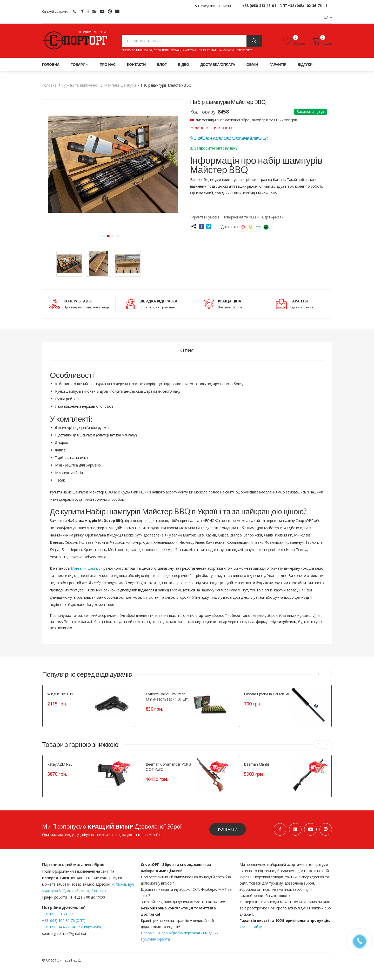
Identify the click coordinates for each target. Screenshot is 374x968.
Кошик (322, 41)
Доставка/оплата (217, 64)
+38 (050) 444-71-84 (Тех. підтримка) (72, 926)
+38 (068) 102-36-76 (305, 5)
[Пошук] (254, 41)
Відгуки (305, 64)
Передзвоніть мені (213, 5)
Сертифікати (272, 217)
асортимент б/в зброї (116, 615)
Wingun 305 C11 (60, 693)
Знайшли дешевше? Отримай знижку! (229, 137)
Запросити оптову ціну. (214, 148)
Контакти (136, 64)
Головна (50, 64)
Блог (162, 64)
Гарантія (277, 64)
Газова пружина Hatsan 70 (266, 693)
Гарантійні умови (204, 217)
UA (328, 17)
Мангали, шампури (86, 568)
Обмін (252, 64)
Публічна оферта (155, 939)
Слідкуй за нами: (55, 11)
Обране (294, 41)
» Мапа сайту (250, 926)
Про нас (108, 64)
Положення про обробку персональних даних (179, 932)
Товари (80, 64)
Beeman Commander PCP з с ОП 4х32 (168, 767)
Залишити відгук (310, 111)
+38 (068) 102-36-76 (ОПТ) (63, 920)
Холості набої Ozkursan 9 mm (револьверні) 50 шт (167, 696)
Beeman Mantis (256, 764)
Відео (183, 64)
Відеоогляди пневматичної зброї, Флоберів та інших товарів (243, 119)
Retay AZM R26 (59, 764)
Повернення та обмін (240, 217)
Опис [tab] (187, 350)
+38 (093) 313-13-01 (259, 5)
